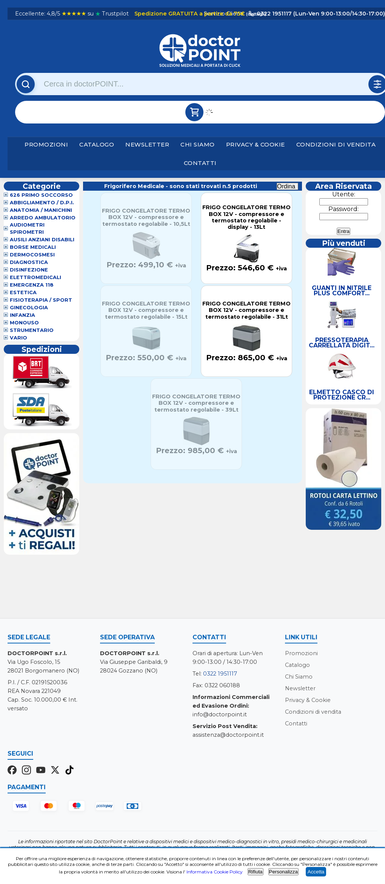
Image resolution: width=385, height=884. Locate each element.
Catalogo (96, 144)
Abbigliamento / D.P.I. (42, 202)
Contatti (200, 163)
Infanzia (22, 315)
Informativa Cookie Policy (214, 872)
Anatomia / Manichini (41, 210)
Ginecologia (29, 307)
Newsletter (147, 144)
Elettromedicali (35, 277)
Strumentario (32, 330)
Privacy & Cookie (255, 144)
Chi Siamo (197, 144)
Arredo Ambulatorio (42, 218)
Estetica (23, 292)
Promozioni (46, 144)
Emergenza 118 (32, 285)
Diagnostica (29, 262)
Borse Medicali (33, 247)
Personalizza (283, 872)
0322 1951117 (220, 673)
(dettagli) (255, 14)
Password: (343, 209)
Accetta (316, 872)
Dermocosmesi (32, 255)
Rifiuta (255, 872)
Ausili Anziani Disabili (42, 239)
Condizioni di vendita (336, 144)
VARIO (18, 338)
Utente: (343, 194)
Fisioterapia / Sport (41, 300)
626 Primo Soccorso (41, 195)
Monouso (24, 323)
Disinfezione (29, 270)
